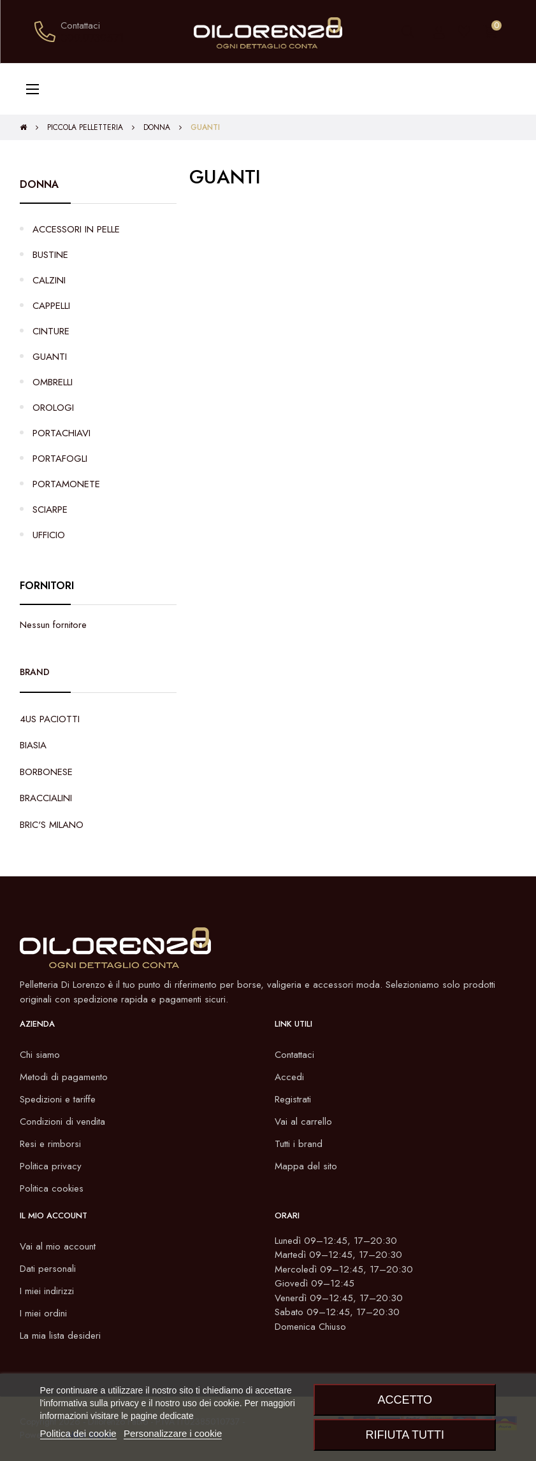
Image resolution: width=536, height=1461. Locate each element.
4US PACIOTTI (50, 719)
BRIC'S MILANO (51, 825)
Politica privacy (51, 1166)
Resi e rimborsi (50, 1144)
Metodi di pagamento (64, 1077)
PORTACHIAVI (62, 433)
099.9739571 (92, 38)
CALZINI (49, 280)
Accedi (289, 1077)
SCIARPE (50, 509)
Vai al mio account (58, 1246)
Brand (35, 672)
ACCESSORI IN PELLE (76, 229)
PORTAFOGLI (60, 459)
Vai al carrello (303, 1122)
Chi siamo (40, 1055)
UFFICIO (49, 535)
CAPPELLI (51, 306)
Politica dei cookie (78, 1433)
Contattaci (294, 1055)
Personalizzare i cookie (173, 1433)
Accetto (404, 1399)
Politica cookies (51, 1188)
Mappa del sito (306, 1166)
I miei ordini (43, 1313)
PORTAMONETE (66, 484)
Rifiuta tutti (405, 1435)
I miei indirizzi (47, 1291)
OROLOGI (53, 408)
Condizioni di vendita (62, 1122)
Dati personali (48, 1269)
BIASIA (33, 745)
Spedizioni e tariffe (58, 1099)
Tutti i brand (298, 1144)
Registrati (293, 1099)
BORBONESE (46, 772)
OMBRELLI (53, 382)
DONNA (39, 184)
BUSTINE (50, 255)
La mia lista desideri (60, 1336)
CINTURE (51, 331)
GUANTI (50, 357)
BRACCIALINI (46, 798)
